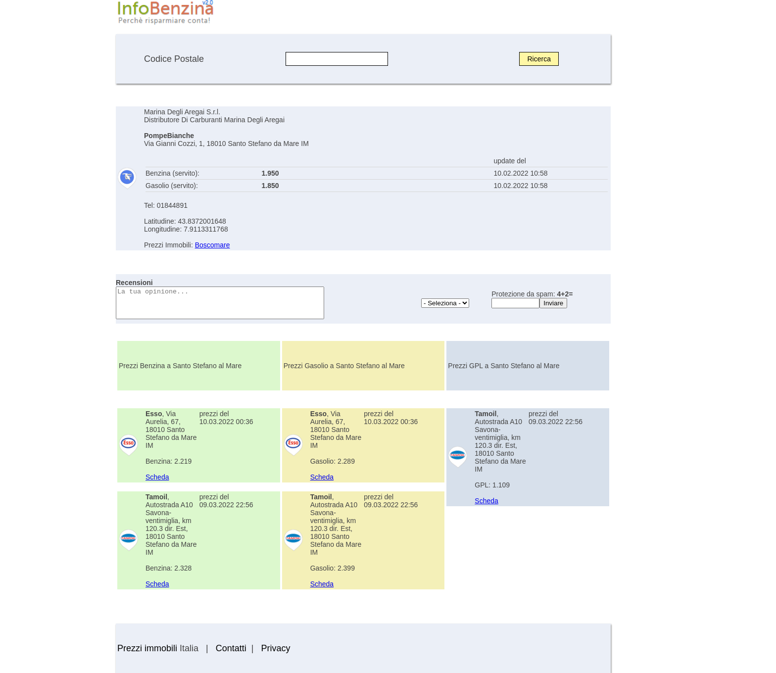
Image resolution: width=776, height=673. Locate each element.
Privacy (275, 648)
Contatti (231, 648)
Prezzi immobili (147, 648)
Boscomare (212, 245)
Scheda (157, 477)
